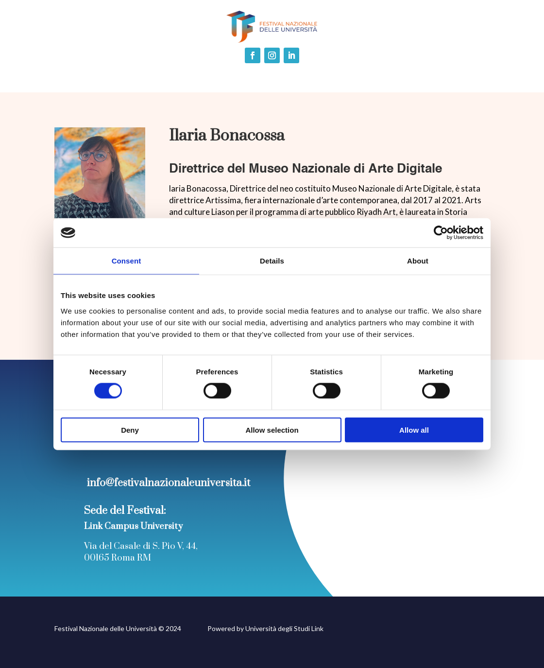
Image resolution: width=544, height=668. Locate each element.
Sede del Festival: (125, 510)
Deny (130, 429)
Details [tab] (272, 261)
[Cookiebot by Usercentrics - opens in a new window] (440, 233)
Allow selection (271, 429)
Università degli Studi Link (284, 628)
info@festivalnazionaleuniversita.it (168, 483)
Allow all (414, 429)
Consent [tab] (126, 261)
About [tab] (417, 261)
